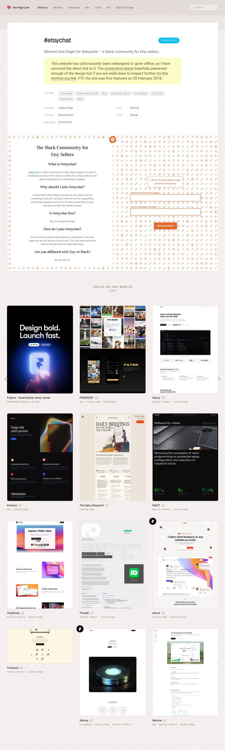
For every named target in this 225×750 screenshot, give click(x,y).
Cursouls (12, 668)
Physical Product (121, 724)
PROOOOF (87, 398)
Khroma (12, 505)
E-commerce (86, 724)
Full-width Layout (120, 93)
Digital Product (161, 402)
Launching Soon (178, 617)
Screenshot (169, 40)
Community (66, 93)
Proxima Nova (65, 115)
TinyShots (13, 613)
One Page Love (21, 7)
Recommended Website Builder (23, 402)
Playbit (84, 613)
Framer (152, 521)
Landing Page (65, 107)
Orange (134, 115)
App (81, 402)
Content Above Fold (87, 93)
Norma (84, 720)
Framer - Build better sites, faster (28, 398)
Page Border (66, 99)
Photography (110, 402)
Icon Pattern (140, 93)
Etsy (104, 93)
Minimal (134, 107)
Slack (80, 99)
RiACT (156, 505)
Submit (112, 290)
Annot (156, 613)
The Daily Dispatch (92, 505)
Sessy (156, 398)
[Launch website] (96, 398)
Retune (157, 720)
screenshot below (119, 68)
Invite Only (157, 93)
